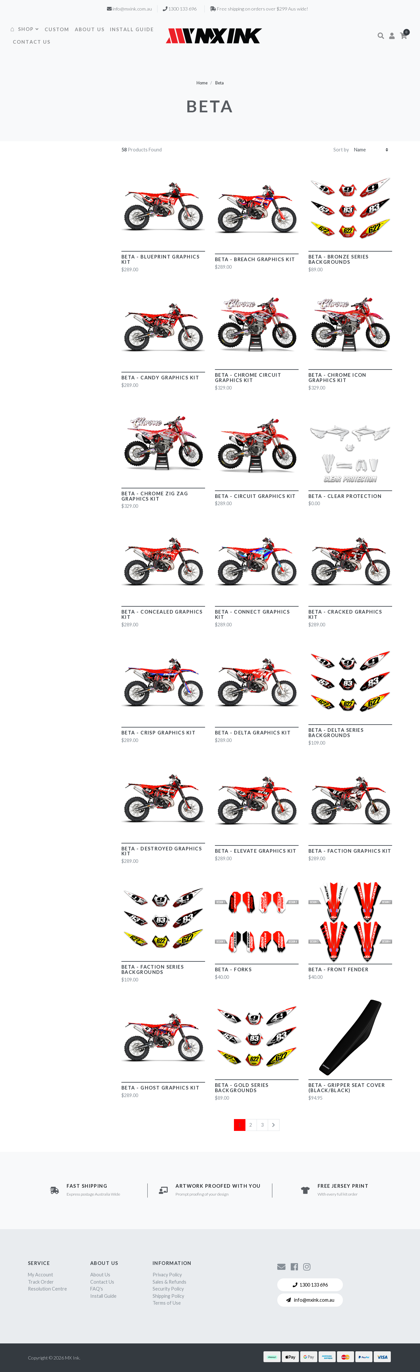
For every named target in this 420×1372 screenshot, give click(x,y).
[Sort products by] (371, 150)
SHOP (28, 29)
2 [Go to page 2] (250, 1125)
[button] (381, 36)
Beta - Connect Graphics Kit (252, 614)
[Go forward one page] (274, 1125)
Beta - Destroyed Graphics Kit (161, 851)
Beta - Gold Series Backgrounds (242, 1087)
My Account (40, 1274)
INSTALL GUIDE (132, 29)
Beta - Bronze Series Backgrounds (338, 259)
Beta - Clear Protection (345, 496)
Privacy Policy (167, 1274)
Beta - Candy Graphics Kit (160, 377)
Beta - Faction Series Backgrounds (152, 969)
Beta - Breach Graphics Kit (255, 259)
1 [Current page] (239, 1125)
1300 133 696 (310, 1285)
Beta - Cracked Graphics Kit (345, 614)
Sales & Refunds (169, 1282)
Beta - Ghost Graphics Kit (160, 1088)
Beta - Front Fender (338, 969)
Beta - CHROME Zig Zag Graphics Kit (154, 496)
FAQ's (96, 1289)
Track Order (41, 1282)
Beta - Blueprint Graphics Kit (160, 259)
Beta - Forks (233, 969)
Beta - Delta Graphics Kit (253, 732)
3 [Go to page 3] (262, 1125)
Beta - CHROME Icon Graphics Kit (337, 377)
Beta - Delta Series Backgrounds (336, 732)
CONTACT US (32, 42)
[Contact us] (281, 1266)
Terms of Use (167, 1303)
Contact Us (102, 1282)
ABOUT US (90, 29)
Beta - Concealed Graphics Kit (161, 614)
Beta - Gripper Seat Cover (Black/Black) (346, 1087)
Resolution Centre (47, 1289)
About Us (100, 1274)
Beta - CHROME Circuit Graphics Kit (248, 377)
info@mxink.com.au (310, 1300)
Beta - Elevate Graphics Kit (256, 851)
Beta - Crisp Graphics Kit (158, 732)
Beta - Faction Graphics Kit (349, 851)
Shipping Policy (168, 1296)
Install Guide (103, 1296)
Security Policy (168, 1289)
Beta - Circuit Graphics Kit (255, 496)
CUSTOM (57, 29)
